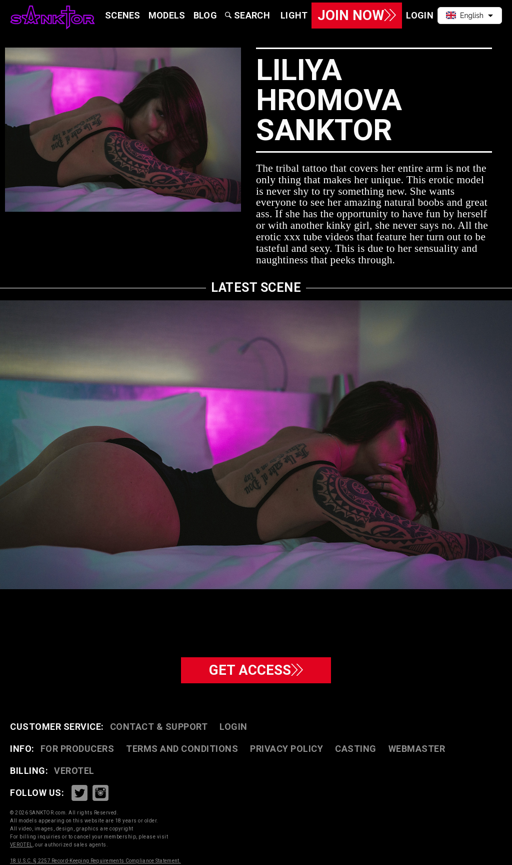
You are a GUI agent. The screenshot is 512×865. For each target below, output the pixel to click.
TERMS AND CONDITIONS (182, 748)
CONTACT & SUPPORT (159, 726)
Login (234, 726)
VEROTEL (74, 770)
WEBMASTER (417, 748)
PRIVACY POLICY (286, 748)
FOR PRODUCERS (77, 748)
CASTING (355, 748)
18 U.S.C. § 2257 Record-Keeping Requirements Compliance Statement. (95, 860)
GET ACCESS (256, 670)
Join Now (356, 15)
